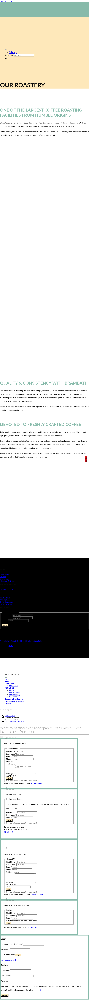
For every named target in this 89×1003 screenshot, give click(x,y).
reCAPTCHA (7, 623)
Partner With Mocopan (14, 701)
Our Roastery (14, 692)
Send (8, 893)
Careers (8, 703)
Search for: (9, 55)
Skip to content (6, 1)
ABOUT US (9, 688)
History (12, 690)
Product (9, 761)
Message (10, 775)
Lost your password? (8, 963)
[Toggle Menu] (5, 49)
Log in (18, 958)
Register (5, 999)
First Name (7, 615)
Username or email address (12, 948)
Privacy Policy (5, 641)
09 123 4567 (36, 785)
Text (8, 890)
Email (5, 620)
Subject (10, 874)
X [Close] (1, 737)
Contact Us (13, 697)
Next (8, 926)
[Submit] (5, 58)
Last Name (7, 618)
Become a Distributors (14, 699)
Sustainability (14, 694)
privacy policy (44, 993)
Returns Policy (37, 641)
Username (5, 974)
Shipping (28, 641)
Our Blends (13, 686)
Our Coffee (9, 683)
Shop (13, 52)
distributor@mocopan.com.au (15, 721)
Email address (7, 979)
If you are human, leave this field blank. (17, 628)
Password (5, 953)
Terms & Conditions (17, 641)
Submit (5, 625)
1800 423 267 (10, 716)
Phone (9, 759)
